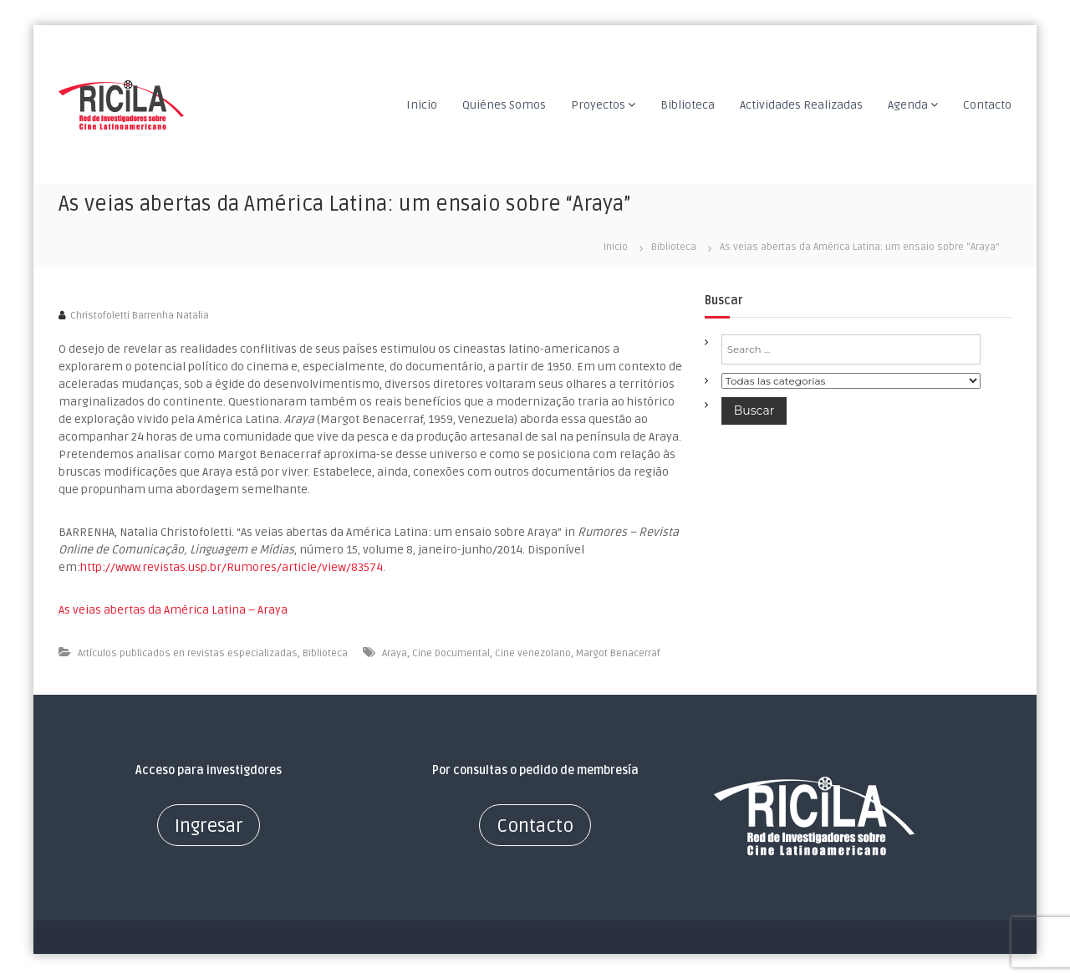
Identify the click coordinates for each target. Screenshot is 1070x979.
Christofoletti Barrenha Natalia (139, 315)
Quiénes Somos (504, 105)
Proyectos (598, 105)
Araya (394, 653)
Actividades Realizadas (801, 105)
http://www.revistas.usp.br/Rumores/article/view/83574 (231, 567)
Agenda (908, 105)
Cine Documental (451, 653)
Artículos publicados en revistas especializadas (188, 653)
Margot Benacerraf (618, 653)
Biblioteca (687, 105)
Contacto (987, 105)
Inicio (421, 105)
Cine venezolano (533, 653)
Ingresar (208, 826)
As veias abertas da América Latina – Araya (173, 610)
